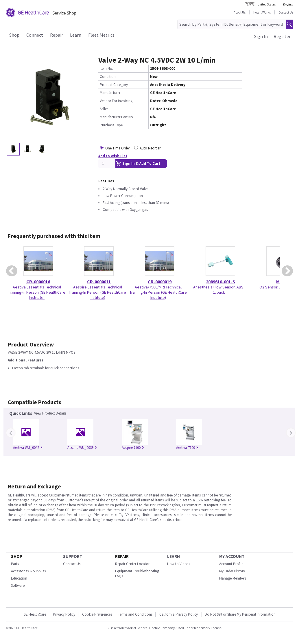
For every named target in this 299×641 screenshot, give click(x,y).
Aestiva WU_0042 (28, 447)
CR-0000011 (99, 281)
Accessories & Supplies (28, 571)
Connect (34, 35)
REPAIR (122, 556)
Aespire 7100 (133, 447)
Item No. (106, 68)
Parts (15, 563)
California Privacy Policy (179, 614)
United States (266, 4)
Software (18, 585)
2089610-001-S (220, 281)
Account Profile (231, 563)
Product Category (114, 84)
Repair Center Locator (132, 563)
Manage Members (232, 578)
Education (19, 578)
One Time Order (117, 148)
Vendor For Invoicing (116, 100)
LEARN (173, 556)
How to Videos (178, 563)
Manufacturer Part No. (117, 117)
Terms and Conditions (135, 614)
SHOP (16, 556)
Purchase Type (111, 125)
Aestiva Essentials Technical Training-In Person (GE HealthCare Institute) (36, 292)
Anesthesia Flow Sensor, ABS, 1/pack (219, 289)
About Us (240, 12)
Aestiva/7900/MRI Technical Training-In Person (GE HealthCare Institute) (158, 292)
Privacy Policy (64, 614)
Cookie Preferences (97, 614)
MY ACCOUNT (232, 556)
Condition (108, 76)
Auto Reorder (150, 148)
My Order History (232, 571)
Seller (104, 108)
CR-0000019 (159, 281)
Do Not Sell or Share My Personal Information (240, 614)
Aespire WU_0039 (82, 447)
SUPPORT (72, 556)
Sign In (261, 36)
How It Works (262, 12)
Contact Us (285, 12)
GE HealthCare (34, 614)
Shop (14, 35)
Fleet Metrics (101, 35)
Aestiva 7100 (187, 447)
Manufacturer (110, 92)
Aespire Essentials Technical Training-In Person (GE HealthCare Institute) (97, 292)
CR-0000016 (38, 281)
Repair (56, 35)
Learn (75, 35)
